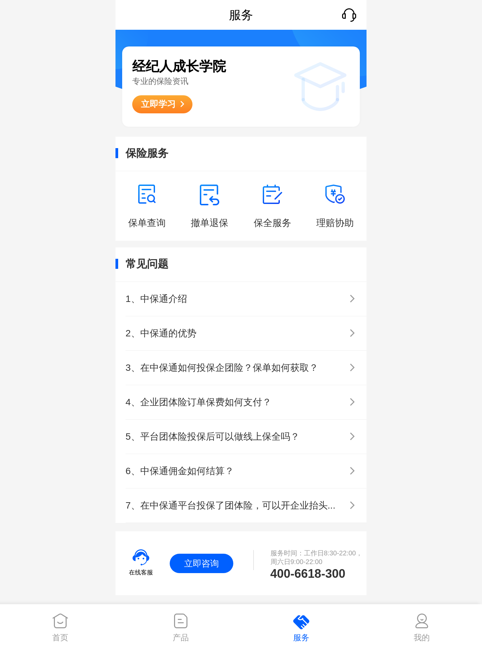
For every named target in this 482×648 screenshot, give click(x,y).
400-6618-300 (307, 573)
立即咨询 (201, 563)
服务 (301, 637)
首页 (60, 637)
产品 (181, 637)
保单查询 (147, 223)
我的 (422, 637)
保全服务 (272, 223)
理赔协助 (335, 223)
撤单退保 (209, 223)
